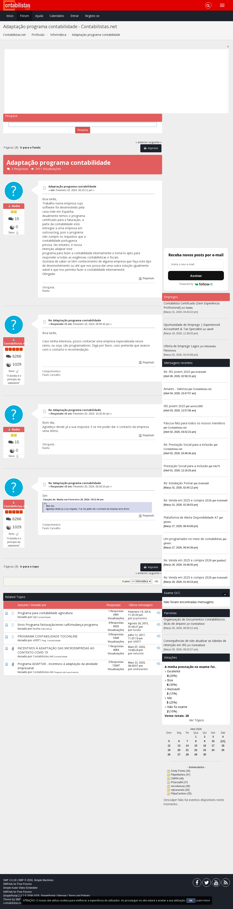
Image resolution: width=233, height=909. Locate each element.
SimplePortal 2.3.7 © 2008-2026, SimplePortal (29, 895)
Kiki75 (216, 466)
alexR (210, 329)
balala (189, 307)
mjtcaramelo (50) (180, 789)
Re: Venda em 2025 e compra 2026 (188, 500)
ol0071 (37, 642)
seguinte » (154, 142)
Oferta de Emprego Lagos (181, 346)
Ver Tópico (196, 720)
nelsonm (138, 655)
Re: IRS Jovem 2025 (177, 372)
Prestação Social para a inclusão (186, 466)
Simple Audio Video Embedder (20, 887)
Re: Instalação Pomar (178, 483)
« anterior (141, 142)
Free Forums (24, 884)
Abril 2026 (196, 729)
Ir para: (126, 583)
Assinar (196, 276)
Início (10, 16)
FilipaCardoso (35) (181, 793)
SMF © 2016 (25, 880)
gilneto (167, 521)
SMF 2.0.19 (9, 880)
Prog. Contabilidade (51, 642)
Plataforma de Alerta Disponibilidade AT (191, 517)
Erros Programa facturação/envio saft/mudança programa (58, 627)
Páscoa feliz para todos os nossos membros (194, 423)
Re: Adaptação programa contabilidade (74, 320)
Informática (46, 631)
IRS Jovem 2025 (174, 406)
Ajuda (39, 16)
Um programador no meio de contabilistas (193, 539)
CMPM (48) (177, 778)
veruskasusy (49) (180, 786)
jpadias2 (221, 560)
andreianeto (140, 671)
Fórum (24, 16)
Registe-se (92, 16)
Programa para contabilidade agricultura (45, 615)
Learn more (203, 900)
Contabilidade (44, 619)
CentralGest (197, 623)
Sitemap (61, 895)
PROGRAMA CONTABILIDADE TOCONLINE (47, 639)
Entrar (74, 16)
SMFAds (8, 884)
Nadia (16, 206)
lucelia (36, 631)
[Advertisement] (116, 81)
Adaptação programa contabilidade (72, 186)
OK (191, 900)
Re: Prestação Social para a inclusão (189, 445)
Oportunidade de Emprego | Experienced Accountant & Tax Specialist (192, 327)
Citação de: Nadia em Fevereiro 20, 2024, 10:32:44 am (73, 501)
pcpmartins (140, 620)
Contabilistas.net (16, 344)
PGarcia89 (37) (179, 782)
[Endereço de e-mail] (196, 264)
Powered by (196, 284)
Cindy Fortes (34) (180, 770)
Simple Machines (43, 880)
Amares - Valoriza (176, 389)
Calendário (57, 16)
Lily (35, 619)
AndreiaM (200, 372)
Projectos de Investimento (66, 674)
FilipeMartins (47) (180, 774)
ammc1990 (196, 406)
